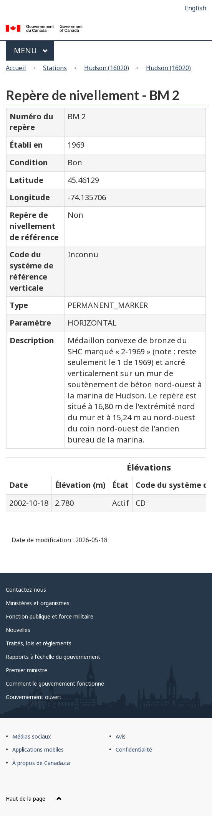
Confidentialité (134, 749)
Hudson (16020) (106, 68)
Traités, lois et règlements (38, 643)
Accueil (16, 68)
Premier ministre (26, 670)
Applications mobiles (38, 749)
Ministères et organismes (38, 603)
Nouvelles (18, 629)
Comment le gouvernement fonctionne (55, 683)
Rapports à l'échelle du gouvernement (53, 656)
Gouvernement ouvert (33, 697)
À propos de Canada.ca (41, 763)
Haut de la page (34, 798)
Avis (121, 736)
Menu (31, 50)
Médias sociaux (31, 736)
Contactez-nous (26, 589)
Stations (55, 68)
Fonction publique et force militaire (49, 616)
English (195, 8)
